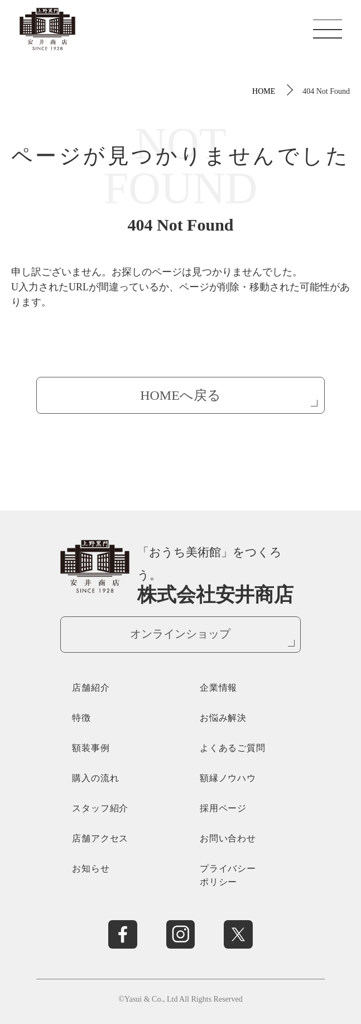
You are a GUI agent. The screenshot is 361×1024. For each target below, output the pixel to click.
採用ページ (223, 808)
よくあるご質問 (233, 748)
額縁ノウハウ (228, 778)
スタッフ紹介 (100, 808)
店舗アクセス (100, 838)
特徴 (81, 717)
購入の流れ (95, 778)
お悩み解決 (223, 717)
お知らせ (90, 868)
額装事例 (90, 748)
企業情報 (218, 687)
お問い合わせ (228, 838)
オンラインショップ (180, 634)
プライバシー (244, 876)
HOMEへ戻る (180, 395)
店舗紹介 (90, 687)
